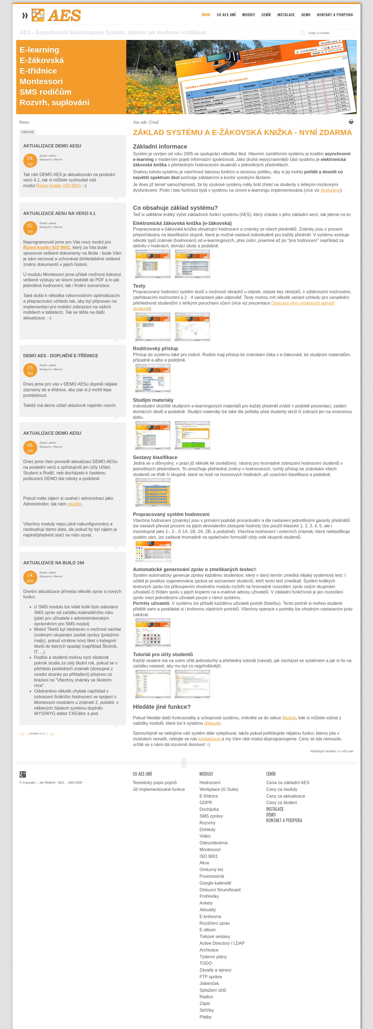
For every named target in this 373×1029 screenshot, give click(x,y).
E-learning (39, 49)
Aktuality (207, 909)
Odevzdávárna (213, 843)
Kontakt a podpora (335, 14)
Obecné (27, 132)
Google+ (22, 774)
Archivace (208, 950)
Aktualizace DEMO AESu (52, 146)
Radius (206, 996)
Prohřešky (209, 896)
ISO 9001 (208, 856)
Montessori (41, 81)
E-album (207, 929)
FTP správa (210, 976)
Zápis (204, 1003)
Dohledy (207, 829)
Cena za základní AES (287, 782)
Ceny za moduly (281, 789)
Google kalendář (215, 883)
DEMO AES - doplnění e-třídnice (60, 355)
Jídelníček (209, 983)
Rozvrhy (207, 823)
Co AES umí (226, 14)
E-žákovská (42, 60)
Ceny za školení (281, 802)
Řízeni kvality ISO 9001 (58, 185)
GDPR (205, 802)
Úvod (206, 14)
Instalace (286, 14)
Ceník (266, 14)
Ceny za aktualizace (285, 796)
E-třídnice (38, 70)
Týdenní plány (213, 956)
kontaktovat (210, 739)
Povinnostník (211, 876)
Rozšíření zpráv (214, 923)
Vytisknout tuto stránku (350, 122)
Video (205, 836)
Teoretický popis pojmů (155, 782)
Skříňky (206, 1010)
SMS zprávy (211, 816)
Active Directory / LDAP (222, 943)
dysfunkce (330, 190)
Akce (204, 863)
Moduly (248, 14)
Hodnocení (209, 782)
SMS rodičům (46, 91)
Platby (205, 1017)
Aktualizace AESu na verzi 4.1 (59, 213)
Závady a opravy (215, 970)
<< (22, 733)
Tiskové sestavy (214, 936)
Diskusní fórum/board (220, 890)
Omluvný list (211, 869)
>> (52, 733)
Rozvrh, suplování (54, 102)
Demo (306, 14)
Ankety (206, 903)
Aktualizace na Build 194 (53, 563)
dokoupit (212, 723)
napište (75, 504)
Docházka (209, 809)
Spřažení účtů (212, 990)
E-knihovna (210, 916)
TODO (205, 963)
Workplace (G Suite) (218, 789)
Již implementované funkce (159, 789)
